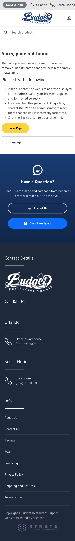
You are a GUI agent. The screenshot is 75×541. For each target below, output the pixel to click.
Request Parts (14, 4)
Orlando (38, 4)
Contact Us (37, 208)
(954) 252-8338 (26, 383)
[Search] (37, 32)
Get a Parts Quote (37, 223)
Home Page (15, 128)
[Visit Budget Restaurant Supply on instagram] (23, 301)
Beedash (38, 518)
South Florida (62, 4)
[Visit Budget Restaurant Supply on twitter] (6, 301)
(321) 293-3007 (26, 344)
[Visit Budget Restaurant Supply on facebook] (15, 301)
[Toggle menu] (6, 18)
